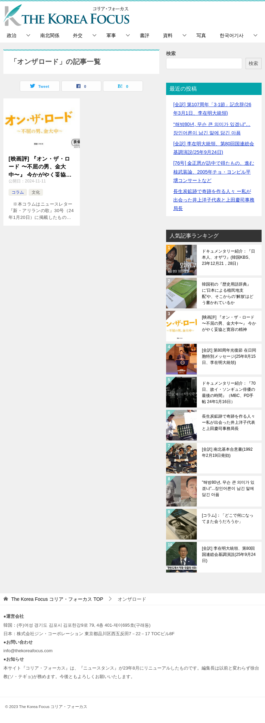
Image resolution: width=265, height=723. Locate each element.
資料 (168, 35)
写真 (201, 35)
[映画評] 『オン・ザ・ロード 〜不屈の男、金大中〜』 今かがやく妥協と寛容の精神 (40, 167)
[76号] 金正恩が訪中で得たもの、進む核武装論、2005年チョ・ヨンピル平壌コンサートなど (213, 171)
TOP (57, 599)
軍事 (111, 35)
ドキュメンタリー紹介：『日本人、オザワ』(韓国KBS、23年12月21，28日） (228, 257)
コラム (18, 192)
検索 (171, 53)
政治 (11, 35)
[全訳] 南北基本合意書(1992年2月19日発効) (227, 452)
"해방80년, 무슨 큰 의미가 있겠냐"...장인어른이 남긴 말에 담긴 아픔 (228, 488)
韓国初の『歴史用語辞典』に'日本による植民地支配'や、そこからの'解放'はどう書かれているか (227, 293)
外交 (78, 35)
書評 (144, 35)
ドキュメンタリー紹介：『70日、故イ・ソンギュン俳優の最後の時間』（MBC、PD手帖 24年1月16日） (228, 392)
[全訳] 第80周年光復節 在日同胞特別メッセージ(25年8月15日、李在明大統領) (229, 356)
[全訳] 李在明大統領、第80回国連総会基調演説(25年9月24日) (228, 554)
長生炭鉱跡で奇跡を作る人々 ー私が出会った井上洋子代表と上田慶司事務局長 (213, 200)
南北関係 (49, 35)
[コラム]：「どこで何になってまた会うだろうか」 (227, 518)
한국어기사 (232, 35)
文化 (36, 192)
